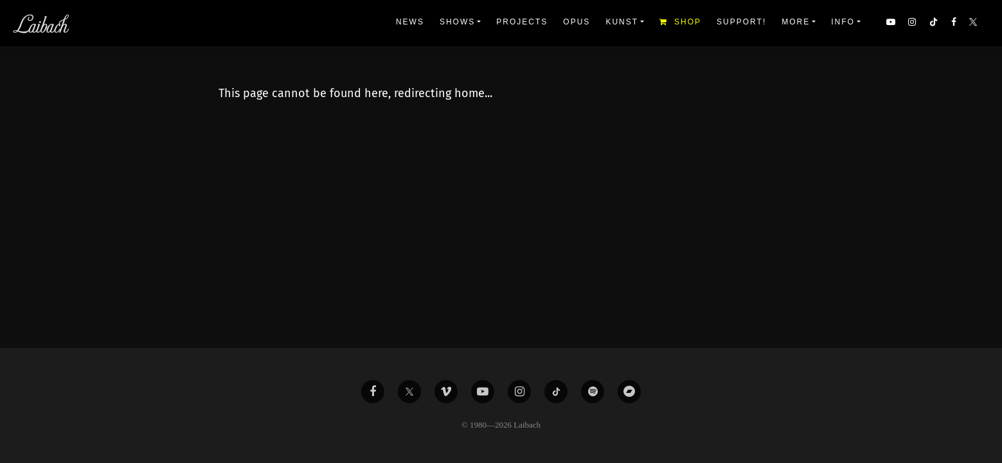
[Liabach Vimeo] (446, 391)
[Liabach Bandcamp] (629, 391)
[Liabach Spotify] (592, 391)
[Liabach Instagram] (519, 391)
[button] (974, 23)
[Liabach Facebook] (372, 391)
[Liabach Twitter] (409, 391)
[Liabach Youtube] (482, 391)
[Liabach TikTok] (556, 391)
